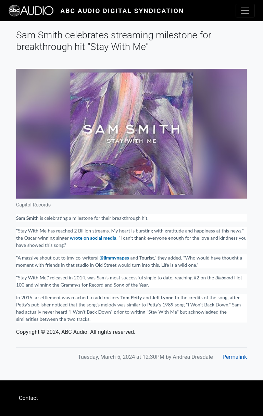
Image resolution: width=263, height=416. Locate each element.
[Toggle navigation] (245, 10)
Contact (28, 398)
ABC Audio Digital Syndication (122, 11)
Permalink (235, 357)
